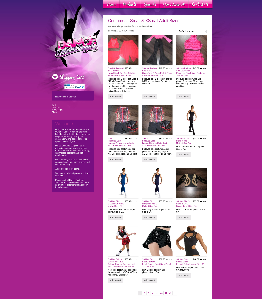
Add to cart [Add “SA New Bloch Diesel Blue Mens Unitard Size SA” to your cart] (115, 217)
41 (166, 293)
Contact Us (200, 4)
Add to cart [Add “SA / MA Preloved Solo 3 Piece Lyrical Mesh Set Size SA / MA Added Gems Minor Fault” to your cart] (115, 96)
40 (161, 293)
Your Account (174, 4)
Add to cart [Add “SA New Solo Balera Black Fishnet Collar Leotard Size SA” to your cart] (183, 275)
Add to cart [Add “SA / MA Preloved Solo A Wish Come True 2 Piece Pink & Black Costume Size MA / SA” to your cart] (149, 96)
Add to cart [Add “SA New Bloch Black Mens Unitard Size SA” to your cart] (183, 154)
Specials (150, 4)
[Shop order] (192, 31)
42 (170, 293)
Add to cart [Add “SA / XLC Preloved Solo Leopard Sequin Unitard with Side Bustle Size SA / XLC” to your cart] (115, 159)
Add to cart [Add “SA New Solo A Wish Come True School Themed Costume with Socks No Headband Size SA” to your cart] (115, 280)
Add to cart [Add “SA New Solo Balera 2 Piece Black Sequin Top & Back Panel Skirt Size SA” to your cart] (149, 280)
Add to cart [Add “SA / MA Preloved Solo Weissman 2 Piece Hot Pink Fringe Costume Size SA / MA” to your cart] (183, 96)
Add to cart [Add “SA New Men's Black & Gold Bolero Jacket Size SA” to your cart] (183, 217)
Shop (54, 112)
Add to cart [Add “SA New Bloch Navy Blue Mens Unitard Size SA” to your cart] (149, 217)
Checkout (56, 107)
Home (111, 4)
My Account (57, 110)
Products (130, 4)
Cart (54, 105)
